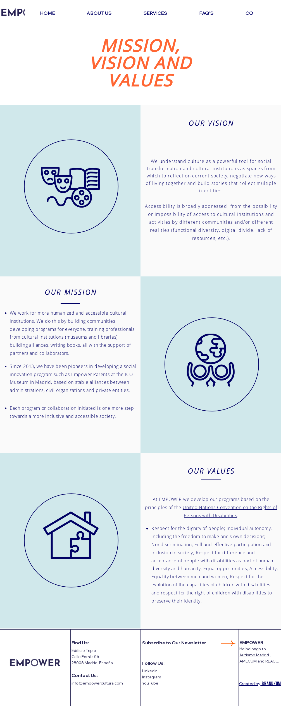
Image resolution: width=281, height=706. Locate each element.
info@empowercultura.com (97, 683)
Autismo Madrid (254, 654)
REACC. (272, 661)
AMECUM (248, 661)
